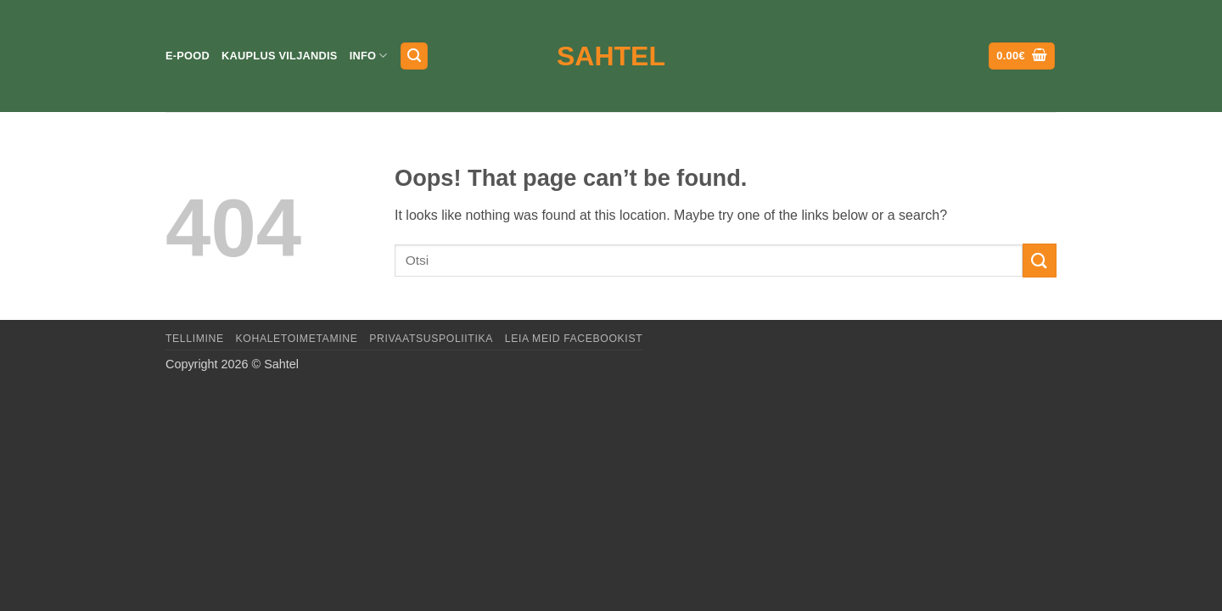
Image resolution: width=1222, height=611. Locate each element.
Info (369, 56)
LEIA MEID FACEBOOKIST (573, 339)
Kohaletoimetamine (297, 339)
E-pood (187, 55)
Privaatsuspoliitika (431, 339)
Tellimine (194, 339)
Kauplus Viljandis (279, 55)
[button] (414, 56)
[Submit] (1040, 260)
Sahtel (611, 56)
